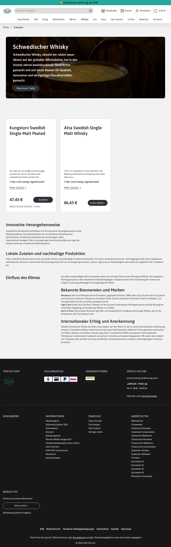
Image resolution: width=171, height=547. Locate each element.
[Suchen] (90, 11)
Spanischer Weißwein (140, 454)
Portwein (135, 458)
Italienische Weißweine (141, 435)
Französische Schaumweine (143, 447)
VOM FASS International (57, 450)
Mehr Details (17, 187)
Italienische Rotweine (141, 428)
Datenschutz (103, 529)
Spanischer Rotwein (140, 450)
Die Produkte (95, 428)
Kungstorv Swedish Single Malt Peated (27, 130)
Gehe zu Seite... (21, 505)
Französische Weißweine (142, 443)
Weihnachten (137, 421)
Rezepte (50, 432)
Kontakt (115, 529)
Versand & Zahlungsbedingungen (78, 529)
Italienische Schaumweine (143, 432)
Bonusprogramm (53, 435)
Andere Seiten (139, 416)
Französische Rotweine (141, 439)
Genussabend (11, 416)
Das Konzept (94, 424)
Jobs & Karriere (52, 447)
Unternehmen (52, 428)
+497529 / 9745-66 (137, 384)
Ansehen (43, 199)
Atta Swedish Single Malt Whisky (83, 130)
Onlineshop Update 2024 (57, 424)
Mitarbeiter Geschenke (141, 476)
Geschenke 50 (137, 469)
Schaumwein (136, 424)
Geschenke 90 (137, 472)
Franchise (95, 416)
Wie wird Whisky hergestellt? (59, 439)
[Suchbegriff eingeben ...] (50, 11)
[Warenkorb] (160, 11)
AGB (42, 529)
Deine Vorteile (95, 421)
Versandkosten (79, 537)
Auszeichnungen (53, 458)
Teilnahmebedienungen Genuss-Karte (62, 443)
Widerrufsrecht (53, 529)
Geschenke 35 (137, 465)
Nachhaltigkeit (52, 421)
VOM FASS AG (88, 543)
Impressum (126, 529)
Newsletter (51, 454)
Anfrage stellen (96, 432)
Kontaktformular (149, 396)
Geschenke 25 (137, 461)
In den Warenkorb (98, 203)
